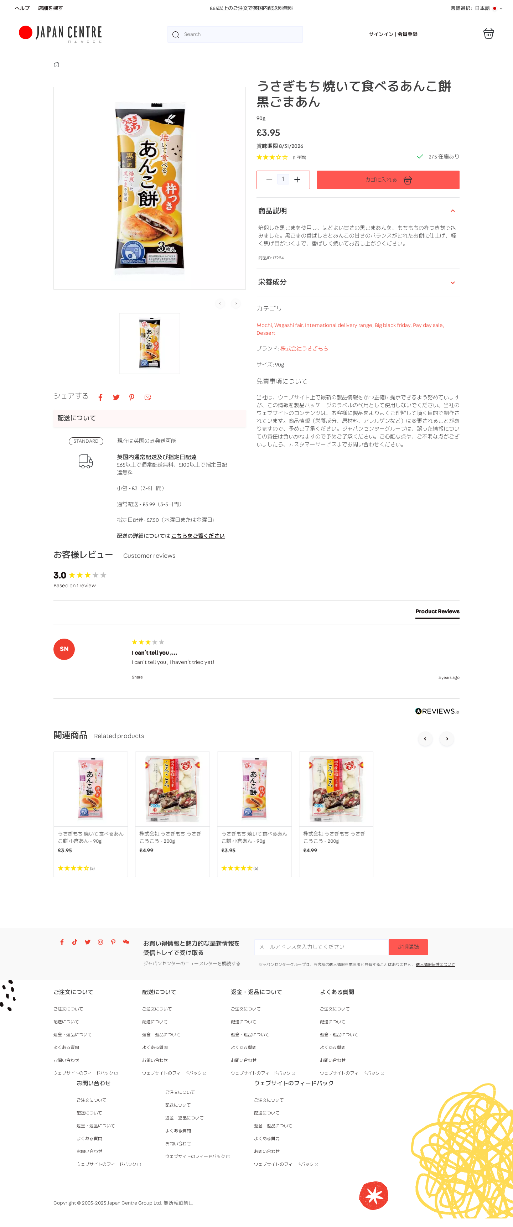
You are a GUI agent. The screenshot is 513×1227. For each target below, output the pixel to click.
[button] (149, 343)
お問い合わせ (66, 1060)
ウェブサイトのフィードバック (83, 1073)
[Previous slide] (220, 304)
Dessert (265, 356)
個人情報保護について (435, 965)
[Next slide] (236, 304)
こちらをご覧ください (198, 536)
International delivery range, (340, 349)
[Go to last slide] (425, 739)
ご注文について (68, 1009)
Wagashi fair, (289, 349)
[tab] (437, 613)
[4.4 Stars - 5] (91, 868)
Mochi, (265, 349)
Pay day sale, (428, 349)
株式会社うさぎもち (304, 372)
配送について (66, 1022)
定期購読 (408, 947)
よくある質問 (66, 1047)
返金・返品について (72, 1035)
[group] (90, 575)
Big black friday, (394, 349)
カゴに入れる (388, 180)
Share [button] (137, 677)
